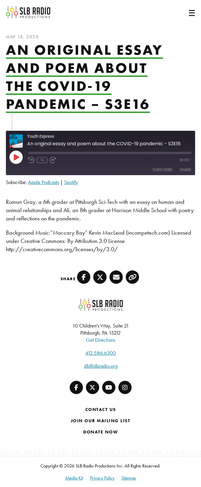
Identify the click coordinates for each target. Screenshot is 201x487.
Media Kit (74, 478)
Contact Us (100, 409)
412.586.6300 (100, 352)
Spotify (71, 182)
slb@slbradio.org (100, 365)
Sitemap (129, 478)
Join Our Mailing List (100, 421)
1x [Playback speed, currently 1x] (42, 160)
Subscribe (162, 169)
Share (185, 169)
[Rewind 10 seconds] (31, 160)
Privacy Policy (102, 478)
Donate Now (100, 432)
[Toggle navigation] (184, 12)
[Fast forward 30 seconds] (53, 160)
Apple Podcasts (43, 182)
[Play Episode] (15, 157)
